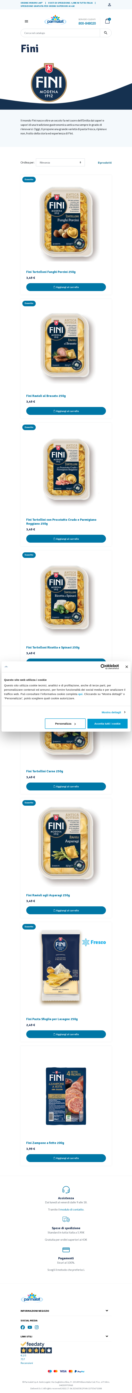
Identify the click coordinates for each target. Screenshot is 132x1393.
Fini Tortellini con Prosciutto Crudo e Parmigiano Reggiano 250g (61, 522)
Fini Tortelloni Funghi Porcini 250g (51, 272)
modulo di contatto (72, 1209)
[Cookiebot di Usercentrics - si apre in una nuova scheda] (103, 666)
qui (80, 694)
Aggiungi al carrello (66, 287)
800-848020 (87, 23)
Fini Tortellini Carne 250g (44, 771)
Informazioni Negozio (35, 1310)
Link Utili (26, 1336)
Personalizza (65, 723)
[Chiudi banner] (126, 666)
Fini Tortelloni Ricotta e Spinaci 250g (52, 647)
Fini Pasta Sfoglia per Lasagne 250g (52, 1019)
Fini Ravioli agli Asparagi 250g (48, 895)
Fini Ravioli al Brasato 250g (46, 396)
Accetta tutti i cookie (107, 723)
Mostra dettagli (111, 712)
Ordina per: (27, 162)
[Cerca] (60, 33)
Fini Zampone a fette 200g (45, 1143)
